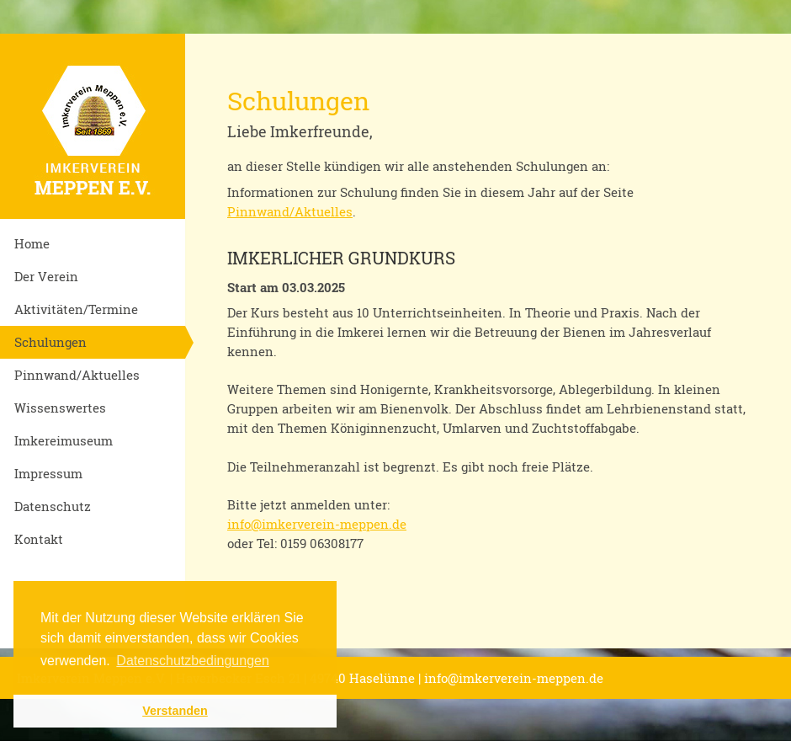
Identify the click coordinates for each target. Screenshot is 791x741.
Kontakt (38, 538)
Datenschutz (52, 506)
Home (32, 243)
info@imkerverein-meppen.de (316, 523)
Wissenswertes (60, 407)
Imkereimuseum (63, 440)
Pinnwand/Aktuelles (77, 374)
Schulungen (50, 341)
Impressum (48, 473)
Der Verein (46, 276)
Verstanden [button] (175, 710)
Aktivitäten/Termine (76, 309)
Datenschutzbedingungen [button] (192, 660)
